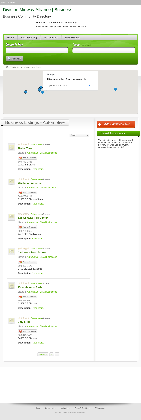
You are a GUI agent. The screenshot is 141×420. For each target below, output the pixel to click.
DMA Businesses (16, 67)
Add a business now (117, 124)
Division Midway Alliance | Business (37, 9)
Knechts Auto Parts (30, 287)
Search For (14, 44)
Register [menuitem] (12, 2)
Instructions (51, 37)
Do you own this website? (57, 86)
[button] (42, 92)
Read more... (38, 169)
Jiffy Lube (24, 322)
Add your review (36, 144)
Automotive (29, 67)
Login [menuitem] (3, 2)
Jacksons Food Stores (32, 252)
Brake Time (25, 148)
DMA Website (72, 37)
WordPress (81, 412)
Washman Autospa (30, 183)
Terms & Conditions (82, 408)
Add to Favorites (27, 158)
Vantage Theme (61, 412)
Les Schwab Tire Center (33, 217)
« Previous (43, 354)
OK (89, 85)
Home (10, 37)
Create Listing (29, 37)
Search (16, 58)
